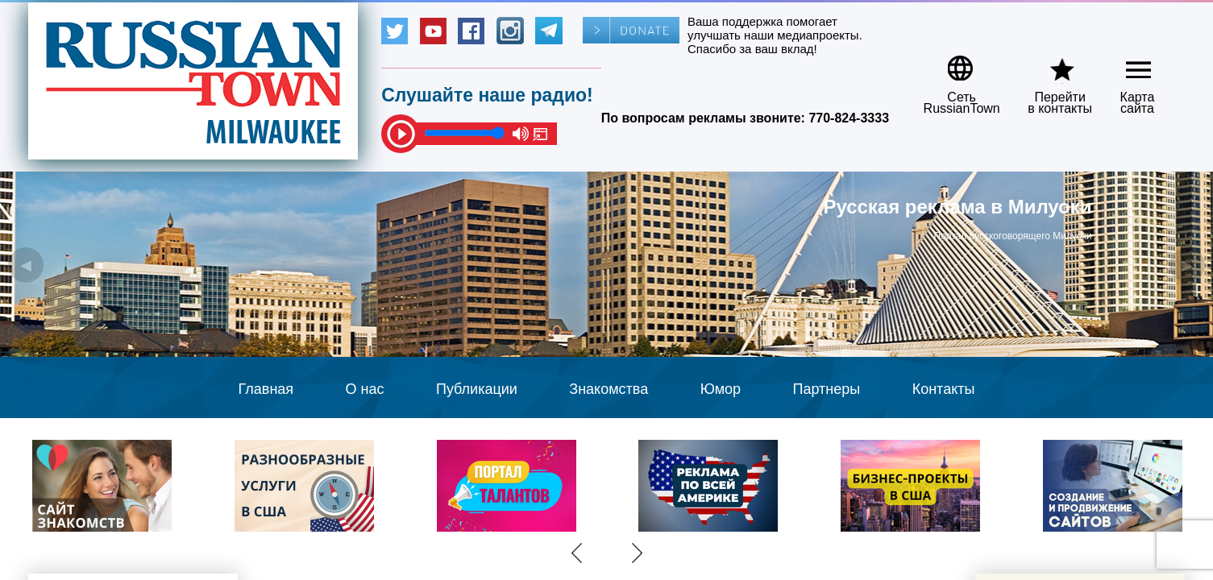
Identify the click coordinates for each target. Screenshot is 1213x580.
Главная (266, 389)
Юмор (720, 389)
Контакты (943, 389)
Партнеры (827, 389)
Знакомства (608, 389)
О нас (365, 389)
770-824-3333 (848, 118)
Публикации (476, 389)
